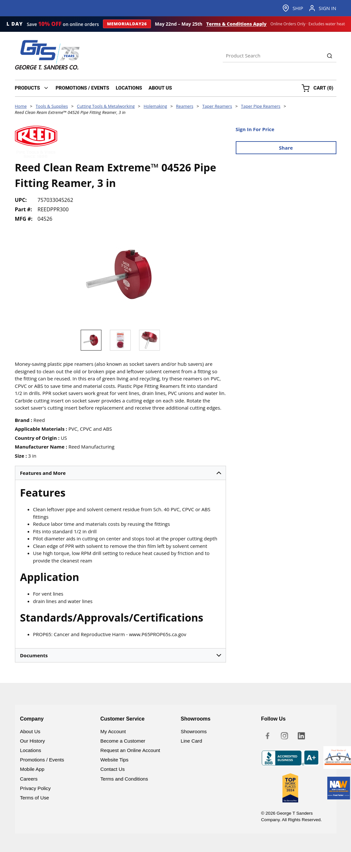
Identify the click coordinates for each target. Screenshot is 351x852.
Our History (32, 741)
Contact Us (112, 769)
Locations (30, 750)
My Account (113, 731)
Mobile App (32, 769)
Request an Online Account (130, 750)
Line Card (191, 741)
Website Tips (114, 759)
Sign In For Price (255, 129)
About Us (30, 731)
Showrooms (194, 731)
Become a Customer (122, 741)
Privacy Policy (35, 788)
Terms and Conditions (124, 779)
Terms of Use (34, 797)
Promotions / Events (42, 759)
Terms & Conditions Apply (236, 24)
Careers (29, 779)
